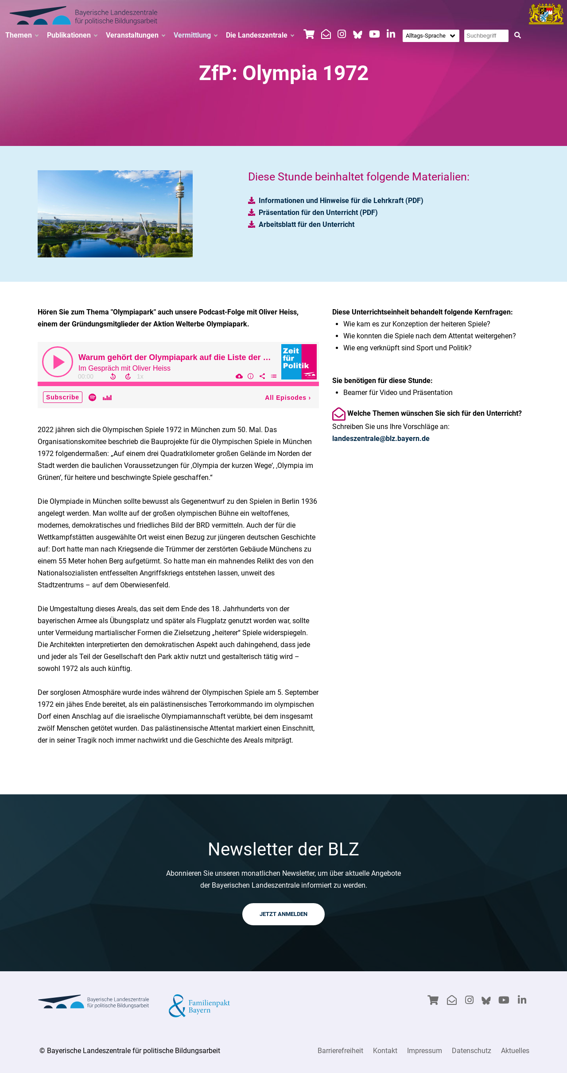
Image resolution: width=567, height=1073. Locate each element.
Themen (21, 35)
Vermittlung (195, 35)
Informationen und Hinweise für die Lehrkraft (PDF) (341, 200)
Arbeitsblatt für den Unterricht (306, 224)
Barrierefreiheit (340, 1050)
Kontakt (385, 1050)
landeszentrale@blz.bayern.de (381, 438)
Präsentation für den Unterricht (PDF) (318, 212)
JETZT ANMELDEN (283, 914)
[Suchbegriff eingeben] (486, 36)
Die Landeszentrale (260, 35)
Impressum (424, 1050)
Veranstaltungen (135, 35)
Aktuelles (515, 1050)
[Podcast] (178, 375)
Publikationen (72, 35)
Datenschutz (471, 1050)
